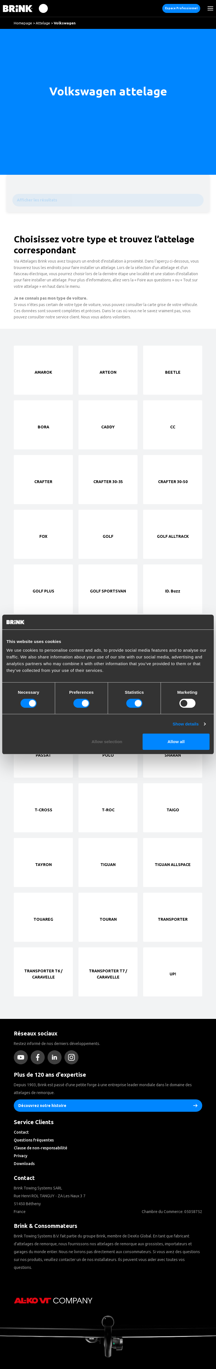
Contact (21, 1132)
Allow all (175, 741)
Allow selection (107, 741)
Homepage (23, 23)
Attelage (43, 23)
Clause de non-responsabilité (40, 1148)
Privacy (20, 1156)
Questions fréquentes (34, 1140)
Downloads (24, 1163)
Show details (186, 724)
